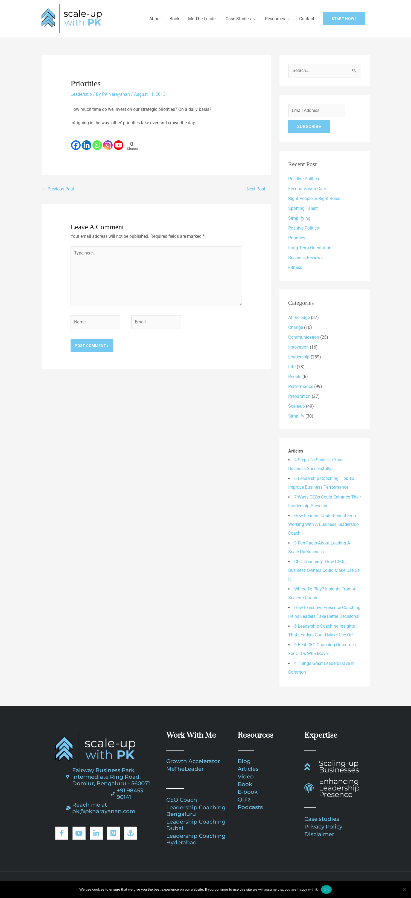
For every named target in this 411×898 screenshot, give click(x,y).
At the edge (299, 317)
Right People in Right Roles (314, 198)
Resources (275, 18)
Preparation (299, 396)
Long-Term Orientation (309, 247)
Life (292, 366)
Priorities (296, 238)
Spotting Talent (303, 208)
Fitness (295, 267)
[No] (404, 889)
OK (326, 889)
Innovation (298, 347)
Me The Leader (202, 18)
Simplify (296, 416)
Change (295, 327)
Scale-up (296, 406)
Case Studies (238, 18)
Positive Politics (303, 178)
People (294, 376)
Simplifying (299, 218)
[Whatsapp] (97, 142)
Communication (303, 337)
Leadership (81, 94)
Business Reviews (305, 257)
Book (174, 18)
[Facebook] (76, 142)
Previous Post (58, 189)
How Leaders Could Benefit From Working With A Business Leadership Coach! (323, 524)
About (155, 18)
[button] (344, 19)
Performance (300, 386)
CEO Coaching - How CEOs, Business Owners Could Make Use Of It (323, 570)
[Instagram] (108, 142)
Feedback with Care (307, 188)
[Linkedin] (86, 142)
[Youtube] (118, 142)
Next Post (259, 189)
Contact (306, 18)
